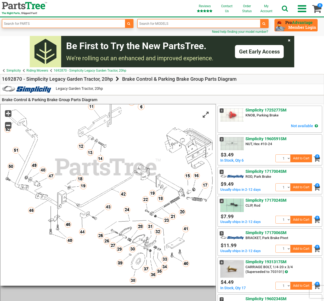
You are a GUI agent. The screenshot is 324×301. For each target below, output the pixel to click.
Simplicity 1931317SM (266, 261)
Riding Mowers (37, 70)
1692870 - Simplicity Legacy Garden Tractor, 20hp (90, 70)
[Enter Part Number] (63, 23)
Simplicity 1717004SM (266, 171)
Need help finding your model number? (240, 32)
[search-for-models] (264, 23)
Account (266, 8)
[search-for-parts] (129, 23)
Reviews (204, 8)
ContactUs (226, 8)
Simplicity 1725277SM (266, 110)
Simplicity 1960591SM (266, 138)
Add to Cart (301, 158)
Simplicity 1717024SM (266, 200)
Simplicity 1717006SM (266, 232)
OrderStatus (247, 8)
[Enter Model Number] (199, 23)
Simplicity (13, 70)
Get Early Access (259, 52)
